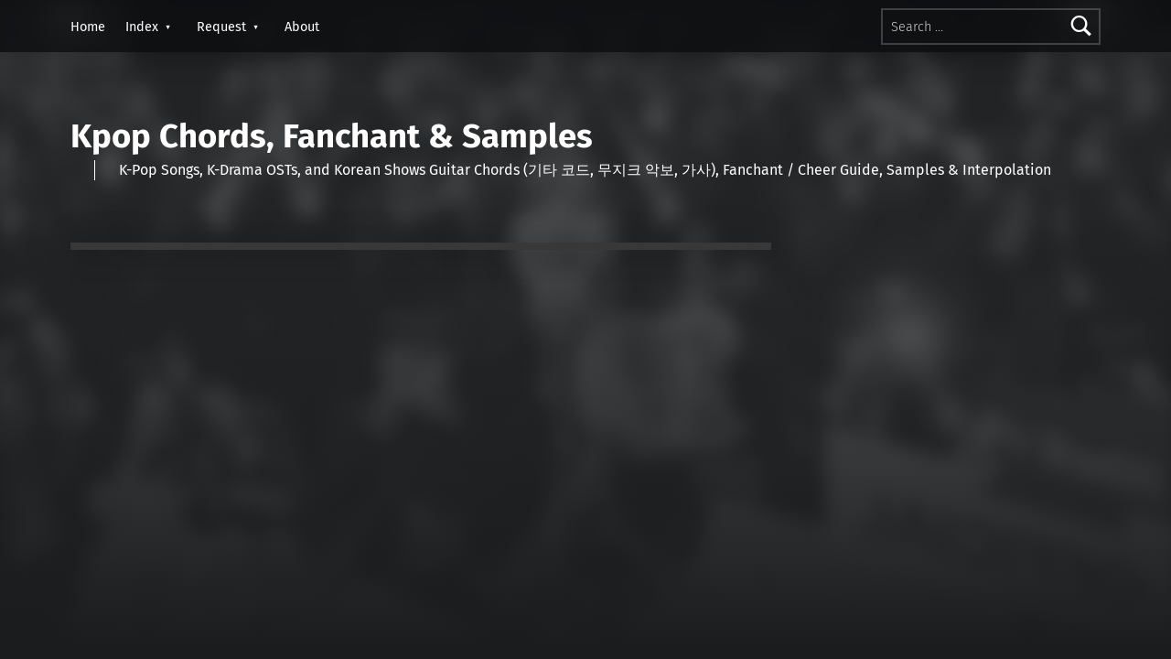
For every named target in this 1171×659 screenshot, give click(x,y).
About (302, 26)
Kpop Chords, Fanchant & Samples (331, 136)
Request (221, 26)
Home (87, 26)
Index (141, 26)
